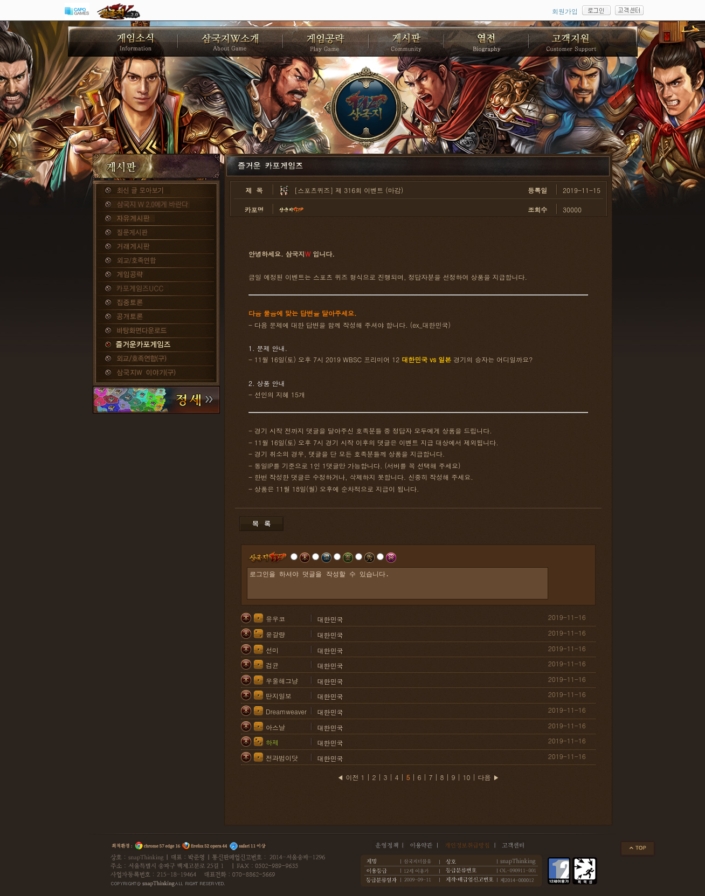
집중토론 (156, 303)
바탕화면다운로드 (156, 331)
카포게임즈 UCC (156, 289)
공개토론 (156, 317)
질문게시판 (156, 233)
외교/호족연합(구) (156, 359)
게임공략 (156, 275)
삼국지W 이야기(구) (156, 373)
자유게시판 (156, 219)
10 (467, 777)
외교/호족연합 (156, 261)
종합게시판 (156, 191)
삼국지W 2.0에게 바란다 (156, 205)
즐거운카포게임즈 (156, 345)
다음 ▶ (489, 777)
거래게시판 (156, 247)
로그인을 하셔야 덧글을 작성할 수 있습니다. (397, 583)
